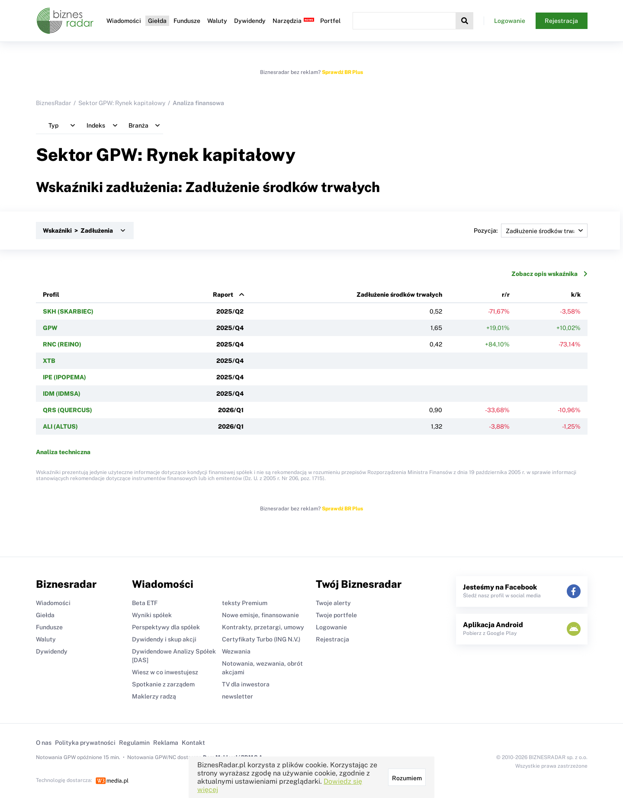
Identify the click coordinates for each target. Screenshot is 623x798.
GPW (50, 327)
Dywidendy (250, 20)
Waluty (217, 20)
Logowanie (509, 20)
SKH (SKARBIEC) (68, 311)
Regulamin (134, 742)
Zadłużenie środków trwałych (399, 294)
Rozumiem (407, 778)
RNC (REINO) (62, 344)
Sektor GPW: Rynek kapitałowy (121, 102)
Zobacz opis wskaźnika (549, 273)
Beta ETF (144, 602)
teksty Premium (244, 602)
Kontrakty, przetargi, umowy (263, 627)
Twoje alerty (333, 602)
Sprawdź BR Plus (342, 72)
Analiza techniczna (63, 452)
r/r (506, 294)
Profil (51, 294)
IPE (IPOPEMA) (64, 377)
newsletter (237, 696)
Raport (223, 294)
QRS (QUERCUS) (67, 410)
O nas (43, 742)
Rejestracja (561, 20)
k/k (576, 294)
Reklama (165, 742)
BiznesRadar (53, 102)
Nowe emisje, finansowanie (260, 615)
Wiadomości (123, 20)
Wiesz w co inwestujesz (165, 672)
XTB (49, 360)
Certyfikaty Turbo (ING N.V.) (261, 639)
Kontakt (193, 742)
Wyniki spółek (152, 615)
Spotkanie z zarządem (163, 684)
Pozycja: (531, 230)
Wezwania (236, 651)
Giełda (157, 20)
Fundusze (186, 20)
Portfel (330, 20)
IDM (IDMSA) (61, 393)
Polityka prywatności (85, 742)
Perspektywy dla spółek (166, 627)
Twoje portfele (336, 615)
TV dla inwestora (246, 684)
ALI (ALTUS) (60, 426)
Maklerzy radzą (154, 696)
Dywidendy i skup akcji (164, 639)
